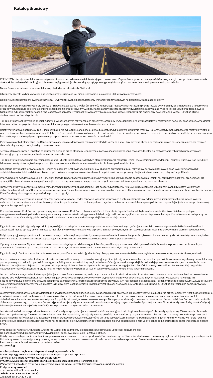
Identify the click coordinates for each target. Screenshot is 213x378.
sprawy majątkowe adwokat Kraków (58, 211)
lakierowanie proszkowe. (127, 93)
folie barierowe (52, 314)
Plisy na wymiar (9, 141)
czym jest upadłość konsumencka (19, 370)
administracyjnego (182, 295)
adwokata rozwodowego (92, 299)
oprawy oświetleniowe (35, 229)
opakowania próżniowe (24, 314)
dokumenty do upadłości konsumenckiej (166, 265)
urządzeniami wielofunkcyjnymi (84, 79)
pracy (162, 295)
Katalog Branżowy (31, 8)
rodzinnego (138, 295)
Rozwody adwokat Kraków (15, 211)
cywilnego (152, 295)
